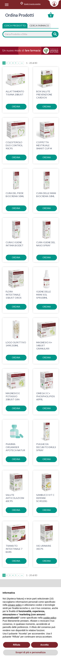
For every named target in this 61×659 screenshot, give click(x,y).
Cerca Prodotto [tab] (15, 25)
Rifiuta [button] (16, 644)
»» (22, 63)
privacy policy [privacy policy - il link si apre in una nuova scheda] (15, 605)
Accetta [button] (44, 644)
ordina (16, 106)
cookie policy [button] (49, 617)
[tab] (39, 25)
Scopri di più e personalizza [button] (30, 652)
